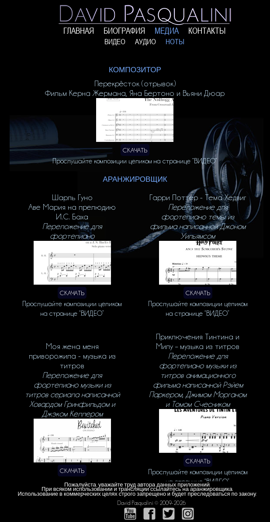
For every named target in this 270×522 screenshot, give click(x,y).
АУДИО (145, 41)
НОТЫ (175, 41)
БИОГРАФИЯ (124, 30)
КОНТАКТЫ (207, 30)
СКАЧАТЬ (135, 150)
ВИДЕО (114, 41)
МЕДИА (167, 30)
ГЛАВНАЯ (78, 30)
